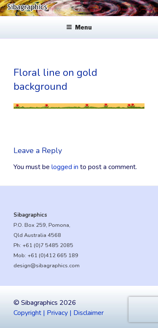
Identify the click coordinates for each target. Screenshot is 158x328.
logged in (64, 167)
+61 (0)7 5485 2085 (47, 245)
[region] (79, 8)
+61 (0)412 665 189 (52, 255)
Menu (79, 27)
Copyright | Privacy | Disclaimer (58, 312)
